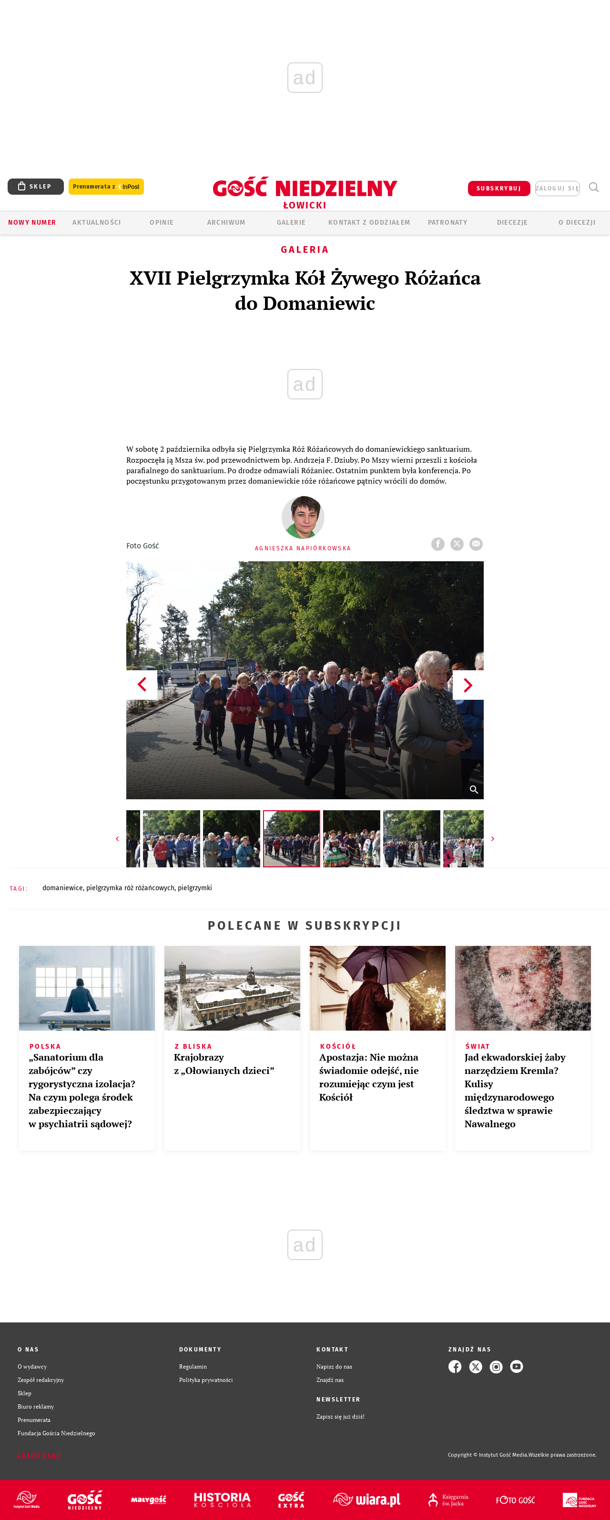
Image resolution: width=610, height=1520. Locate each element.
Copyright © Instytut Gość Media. (488, 1455)
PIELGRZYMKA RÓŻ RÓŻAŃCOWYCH (130, 888)
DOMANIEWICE (62, 888)
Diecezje (512, 223)
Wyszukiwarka (593, 187)
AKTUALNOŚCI (96, 223)
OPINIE (161, 223)
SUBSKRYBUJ (499, 188)
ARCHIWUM (226, 223)
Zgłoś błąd (39, 1455)
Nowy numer (32, 223)
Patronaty (448, 223)
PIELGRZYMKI (195, 888)
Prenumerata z (106, 186)
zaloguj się (558, 188)
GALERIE (291, 223)
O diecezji (577, 223)
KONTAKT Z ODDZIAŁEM (369, 223)
